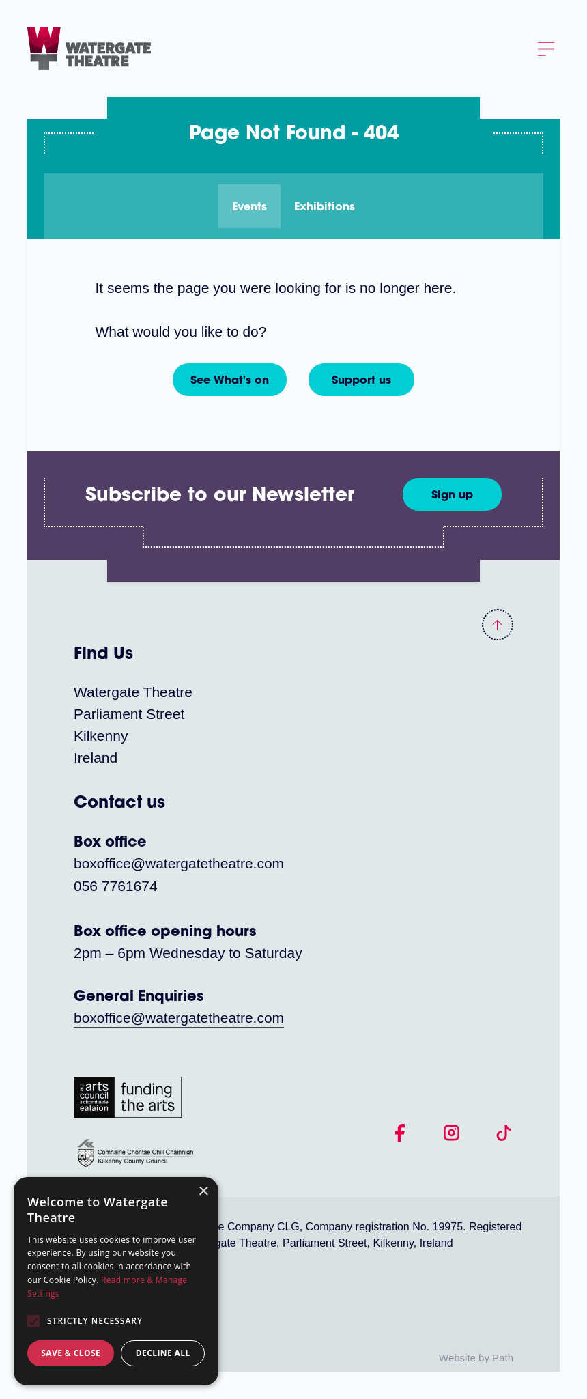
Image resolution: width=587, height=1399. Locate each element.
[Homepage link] (89, 47)
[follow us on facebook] (400, 1131)
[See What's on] (230, 379)
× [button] (203, 1192)
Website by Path (476, 1357)
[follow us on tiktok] (503, 1131)
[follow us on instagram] (451, 1131)
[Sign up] (452, 494)
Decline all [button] (163, 1353)
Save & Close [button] (70, 1353)
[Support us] (361, 379)
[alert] (116, 1281)
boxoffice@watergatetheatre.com (179, 863)
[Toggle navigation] (546, 48)
